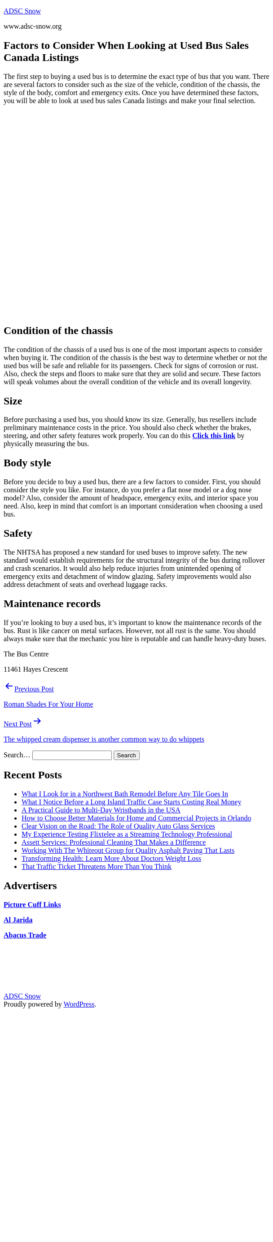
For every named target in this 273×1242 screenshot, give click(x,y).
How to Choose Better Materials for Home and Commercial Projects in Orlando (136, 818)
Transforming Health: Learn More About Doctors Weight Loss (111, 858)
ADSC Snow (22, 11)
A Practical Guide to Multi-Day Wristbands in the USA (101, 810)
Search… (17, 755)
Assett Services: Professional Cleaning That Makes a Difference (114, 842)
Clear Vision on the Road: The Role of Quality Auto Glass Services (118, 826)
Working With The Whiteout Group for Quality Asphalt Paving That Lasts (128, 850)
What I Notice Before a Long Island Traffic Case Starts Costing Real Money (131, 802)
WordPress (78, 1004)
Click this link (213, 435)
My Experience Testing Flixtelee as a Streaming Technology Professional (127, 834)
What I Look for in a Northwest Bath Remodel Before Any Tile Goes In (125, 794)
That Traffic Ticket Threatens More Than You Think (97, 866)
